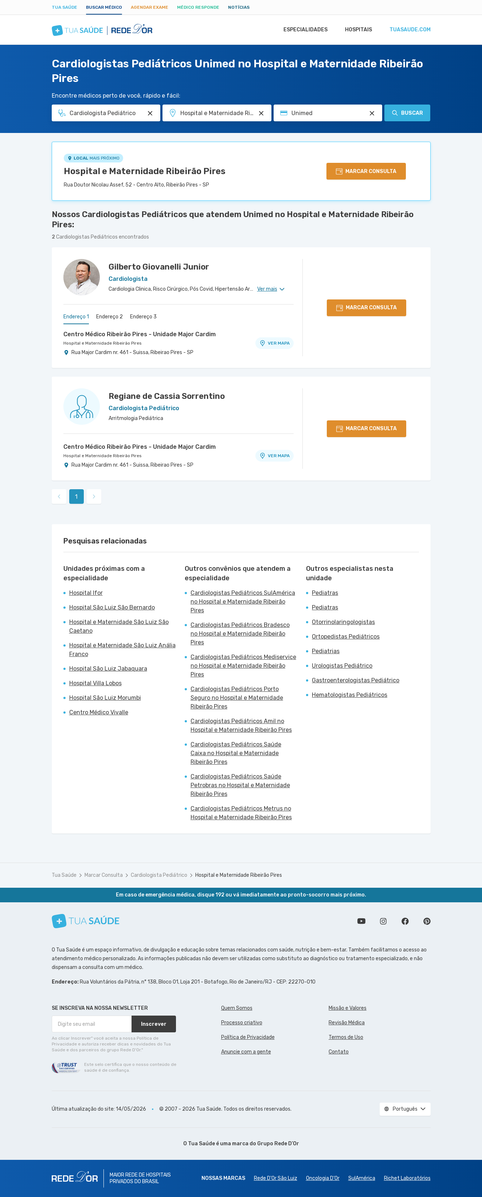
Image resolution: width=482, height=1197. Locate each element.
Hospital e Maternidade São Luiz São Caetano (119, 626)
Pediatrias (326, 651)
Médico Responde (198, 7)
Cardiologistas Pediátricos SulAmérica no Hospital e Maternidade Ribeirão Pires (243, 601)
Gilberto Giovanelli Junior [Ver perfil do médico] (159, 267)
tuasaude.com (409, 30)
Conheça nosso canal (361, 921)
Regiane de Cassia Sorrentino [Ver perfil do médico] (167, 396)
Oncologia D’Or (323, 1178)
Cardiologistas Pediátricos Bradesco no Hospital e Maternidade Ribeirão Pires (240, 633)
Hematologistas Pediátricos (349, 694)
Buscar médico (104, 7)
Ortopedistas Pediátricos (346, 636)
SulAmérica (361, 1178)
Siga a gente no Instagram (383, 921)
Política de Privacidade (248, 1037)
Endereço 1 (76, 317)
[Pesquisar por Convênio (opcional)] (372, 113)
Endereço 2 (109, 317)
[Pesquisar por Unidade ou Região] (261, 113)
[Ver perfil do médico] (81, 277)
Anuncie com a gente (246, 1052)
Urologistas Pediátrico (342, 665)
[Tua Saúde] (85, 921)
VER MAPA (274, 343)
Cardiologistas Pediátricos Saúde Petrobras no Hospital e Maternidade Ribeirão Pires (240, 785)
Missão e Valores (348, 1008)
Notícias (239, 7)
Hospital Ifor (86, 592)
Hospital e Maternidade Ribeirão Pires (145, 171)
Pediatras (325, 592)
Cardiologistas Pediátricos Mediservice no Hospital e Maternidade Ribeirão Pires (243, 666)
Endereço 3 (143, 317)
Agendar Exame (149, 7)
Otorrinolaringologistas (343, 622)
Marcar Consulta (104, 875)
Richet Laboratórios (407, 1178)
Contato (339, 1052)
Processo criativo (241, 1023)
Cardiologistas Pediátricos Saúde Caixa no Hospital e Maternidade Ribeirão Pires (236, 753)
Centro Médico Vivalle (98, 712)
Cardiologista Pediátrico (159, 875)
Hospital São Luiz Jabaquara (108, 668)
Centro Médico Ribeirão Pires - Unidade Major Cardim (139, 334)
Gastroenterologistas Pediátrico (355, 680)
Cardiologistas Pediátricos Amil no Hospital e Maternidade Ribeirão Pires (241, 725)
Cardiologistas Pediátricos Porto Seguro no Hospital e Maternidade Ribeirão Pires (237, 698)
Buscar (407, 113)
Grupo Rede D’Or (278, 1144)
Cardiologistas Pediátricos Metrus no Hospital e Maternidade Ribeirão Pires (241, 813)
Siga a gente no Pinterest (427, 921)
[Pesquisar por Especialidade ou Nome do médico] (150, 113)
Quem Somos (236, 1008)
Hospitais (356, 30)
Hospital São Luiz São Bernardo (112, 607)
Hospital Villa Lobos (95, 683)
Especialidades (302, 30)
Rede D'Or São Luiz (275, 1178)
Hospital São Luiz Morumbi (105, 697)
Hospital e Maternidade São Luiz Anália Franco (122, 650)
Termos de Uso (346, 1037)
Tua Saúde (64, 7)
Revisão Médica (347, 1023)
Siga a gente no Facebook (405, 921)
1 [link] (76, 496)
